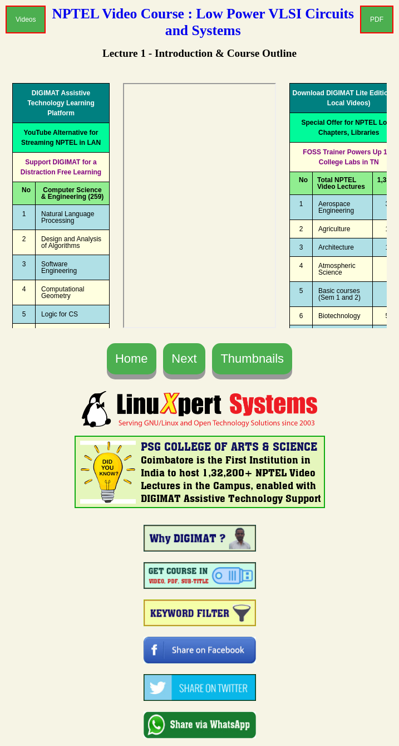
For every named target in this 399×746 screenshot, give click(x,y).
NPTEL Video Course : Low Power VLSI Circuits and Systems (203, 22)
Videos (26, 19)
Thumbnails (252, 358)
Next (183, 358)
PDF (376, 19)
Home (131, 358)
